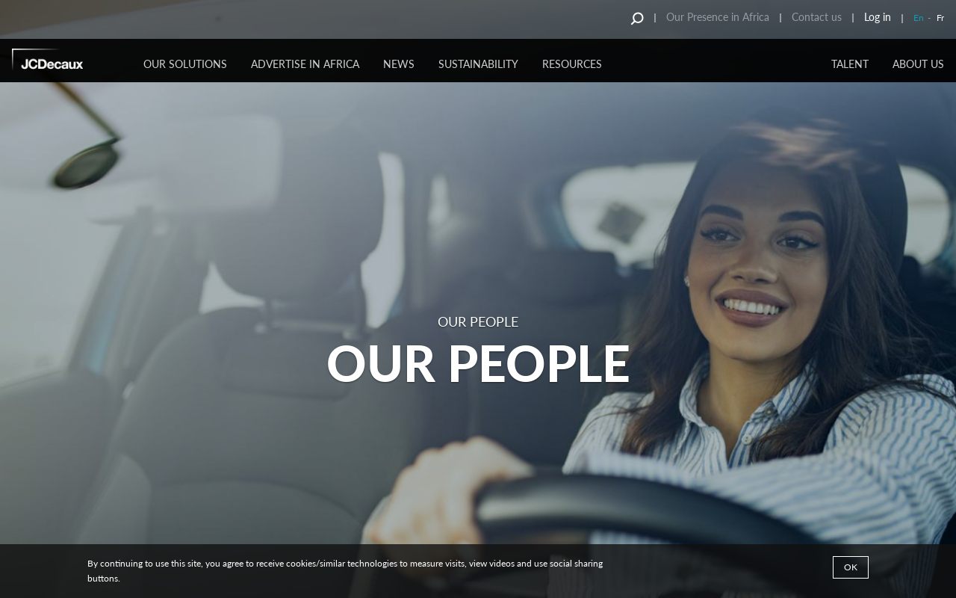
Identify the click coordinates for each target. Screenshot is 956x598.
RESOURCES (572, 64)
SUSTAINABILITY (478, 64)
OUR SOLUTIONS (185, 64)
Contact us (817, 16)
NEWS (399, 64)
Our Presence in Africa (717, 16)
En (918, 17)
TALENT (850, 64)
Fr (940, 17)
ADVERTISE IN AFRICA (305, 64)
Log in (877, 16)
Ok (850, 567)
